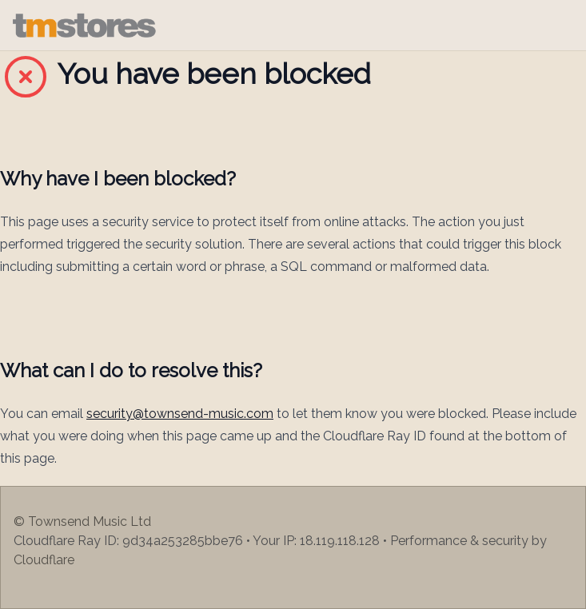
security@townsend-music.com (179, 413)
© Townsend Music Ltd (82, 521)
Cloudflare (44, 559)
